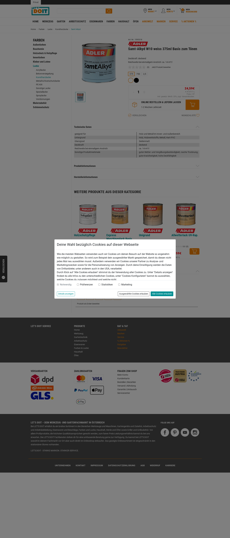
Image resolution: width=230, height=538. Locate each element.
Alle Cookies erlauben (162, 294)
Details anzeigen (66, 294)
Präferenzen (86, 284)
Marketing (126, 284)
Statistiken (107, 284)
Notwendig (65, 284)
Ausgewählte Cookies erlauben (133, 294)
